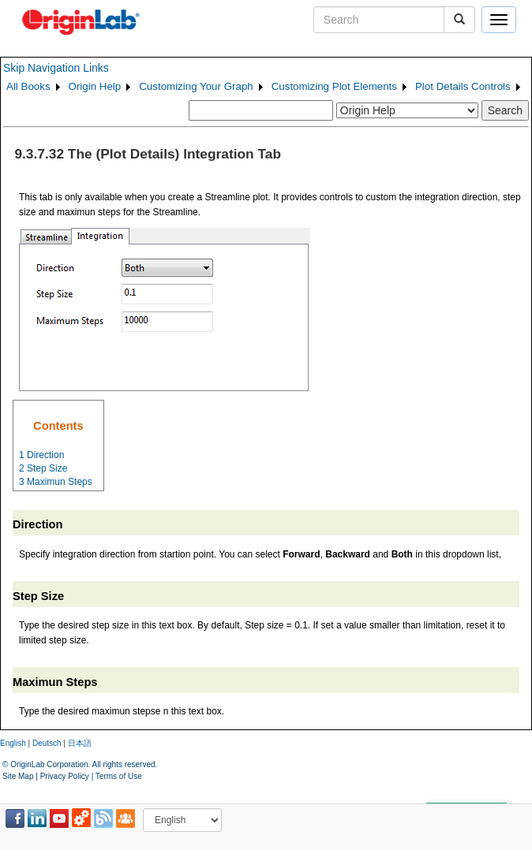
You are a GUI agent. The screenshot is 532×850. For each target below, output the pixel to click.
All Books (28, 86)
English (13, 743)
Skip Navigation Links (56, 68)
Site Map (17, 776)
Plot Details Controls (463, 86)
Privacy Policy (64, 776)
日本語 (80, 743)
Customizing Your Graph (196, 86)
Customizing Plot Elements (334, 86)
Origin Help (95, 86)
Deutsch (47, 743)
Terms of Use (119, 776)
